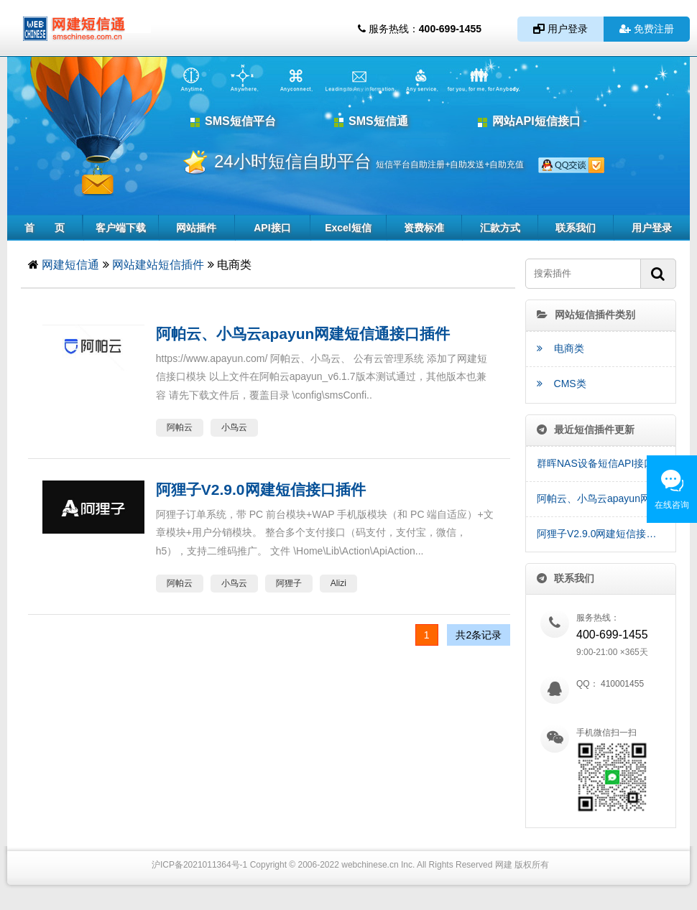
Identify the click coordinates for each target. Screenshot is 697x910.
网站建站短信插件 (158, 265)
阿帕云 (180, 427)
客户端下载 (121, 227)
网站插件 (196, 227)
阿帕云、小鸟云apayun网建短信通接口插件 (606, 498)
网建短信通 (70, 265)
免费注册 (646, 28)
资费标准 (424, 227)
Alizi (338, 583)
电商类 (560, 348)
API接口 (272, 227)
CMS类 (561, 383)
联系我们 (575, 227)
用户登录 (560, 28)
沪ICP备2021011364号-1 (199, 865)
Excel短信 (348, 227)
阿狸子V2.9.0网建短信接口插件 (606, 533)
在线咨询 (672, 505)
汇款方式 (500, 227)
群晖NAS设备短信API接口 (595, 463)
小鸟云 (234, 427)
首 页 (44, 227)
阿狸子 (289, 583)
